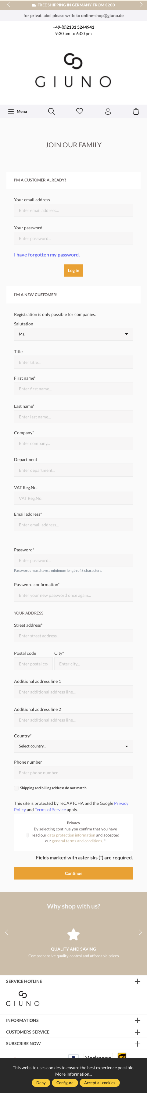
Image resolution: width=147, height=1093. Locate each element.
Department (25, 459)
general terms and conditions (77, 840)
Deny (41, 1082)
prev (9, 4)
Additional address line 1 (37, 681)
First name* (25, 378)
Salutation (23, 323)
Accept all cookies (99, 1082)
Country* (23, 735)
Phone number (28, 762)
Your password (28, 227)
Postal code (25, 653)
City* (59, 653)
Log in (73, 270)
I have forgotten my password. (47, 254)
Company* (24, 432)
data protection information (71, 835)
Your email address (32, 199)
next (139, 4)
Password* (24, 549)
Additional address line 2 (37, 709)
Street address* (28, 625)
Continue (73, 873)
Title (18, 351)
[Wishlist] (79, 111)
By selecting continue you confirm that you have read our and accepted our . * (75, 835)
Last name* (24, 406)
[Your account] (108, 111)
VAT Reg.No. (26, 487)
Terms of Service (50, 809)
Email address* (28, 514)
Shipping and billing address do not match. (54, 788)
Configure (65, 1082)
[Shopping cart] (136, 111)
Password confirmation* (37, 584)
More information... (73, 1074)
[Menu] (17, 111)
